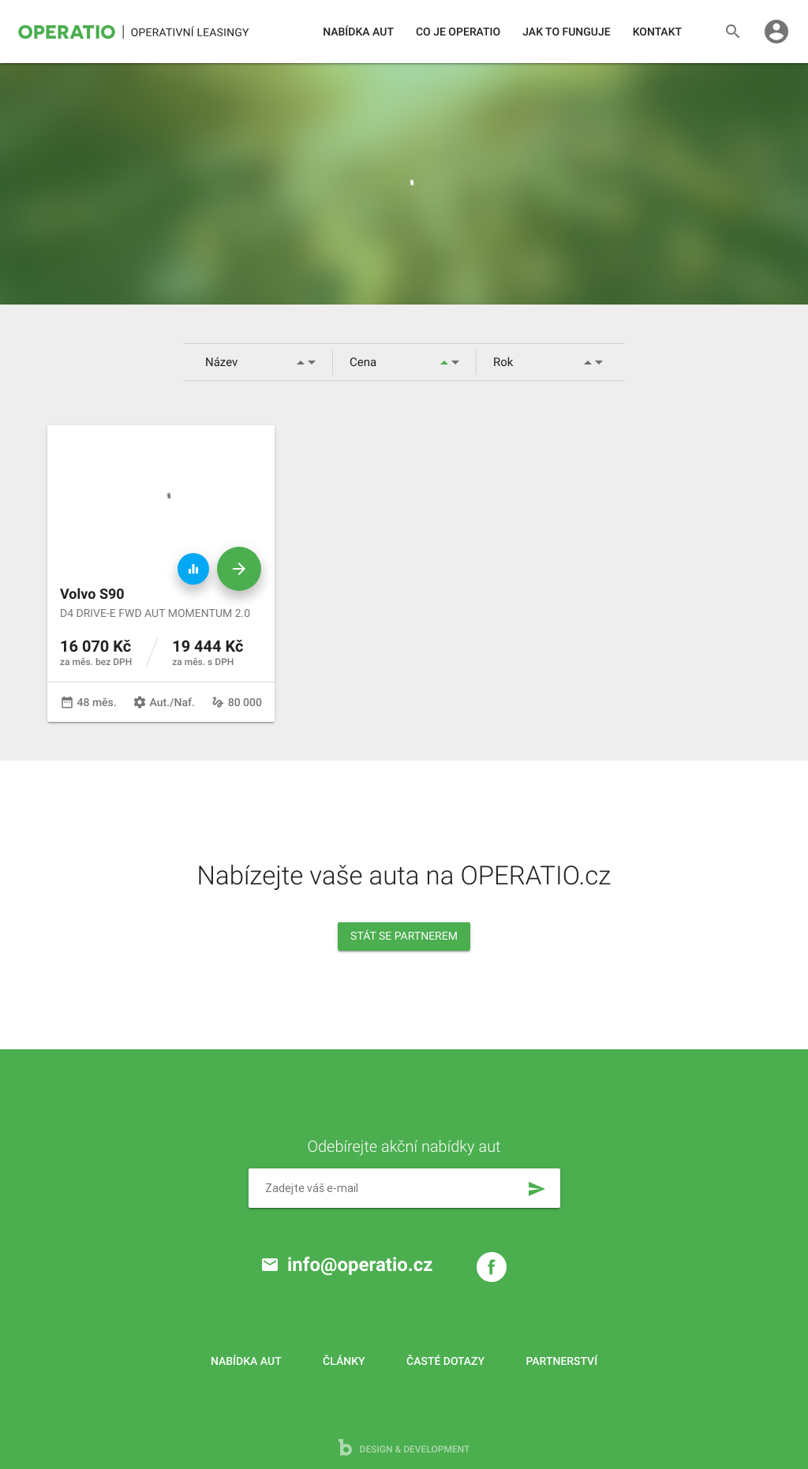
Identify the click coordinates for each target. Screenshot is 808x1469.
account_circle (776, 31)
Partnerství (562, 1361)
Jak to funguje (566, 32)
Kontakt (657, 32)
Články (344, 1361)
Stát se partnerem (404, 936)
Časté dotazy (445, 1361)
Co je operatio (458, 32)
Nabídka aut (358, 32)
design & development (404, 1447)
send (536, 1188)
